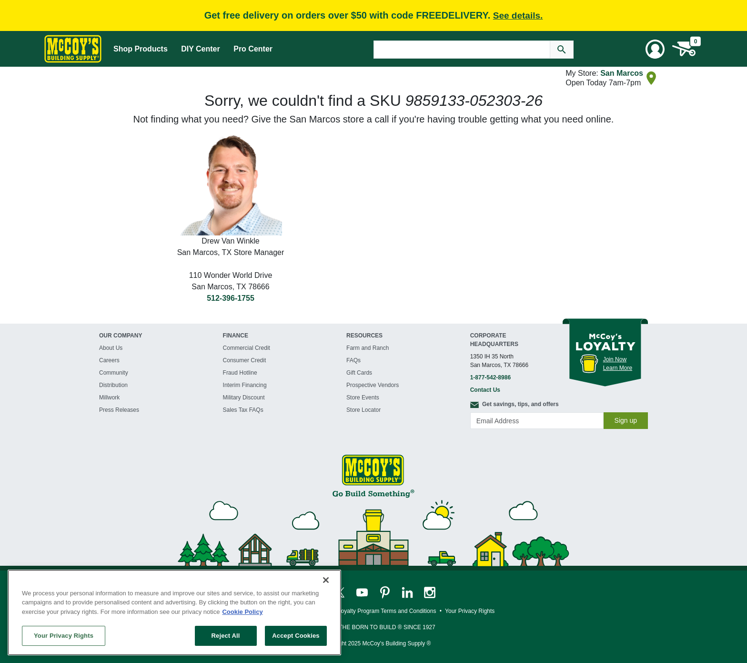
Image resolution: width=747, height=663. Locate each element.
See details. (518, 15)
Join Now (614, 359)
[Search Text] (462, 50)
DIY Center (200, 49)
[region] (174, 612)
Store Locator (363, 410)
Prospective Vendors (372, 385)
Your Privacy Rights (63, 635)
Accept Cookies (295, 635)
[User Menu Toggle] (655, 49)
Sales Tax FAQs (243, 410)
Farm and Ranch (367, 348)
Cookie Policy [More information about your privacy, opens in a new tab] (242, 611)
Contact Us (485, 390)
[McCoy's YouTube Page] (362, 592)
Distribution (113, 385)
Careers (109, 360)
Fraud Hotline (240, 372)
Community (113, 372)
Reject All (226, 635)
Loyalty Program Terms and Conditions (387, 611)
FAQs (353, 360)
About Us (110, 348)
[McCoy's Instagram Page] (429, 592)
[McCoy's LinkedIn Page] (408, 592)
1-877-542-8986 (490, 377)
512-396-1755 (230, 298)
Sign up (626, 420)
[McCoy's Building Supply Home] (73, 48)
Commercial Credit (246, 348)
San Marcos (621, 73)
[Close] (325, 580)
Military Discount (244, 397)
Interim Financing (245, 385)
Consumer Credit (244, 360)
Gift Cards (359, 372)
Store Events (362, 397)
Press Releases (119, 410)
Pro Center (253, 49)
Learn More (617, 368)
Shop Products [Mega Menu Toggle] (140, 49)
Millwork (109, 397)
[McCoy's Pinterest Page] (385, 592)
